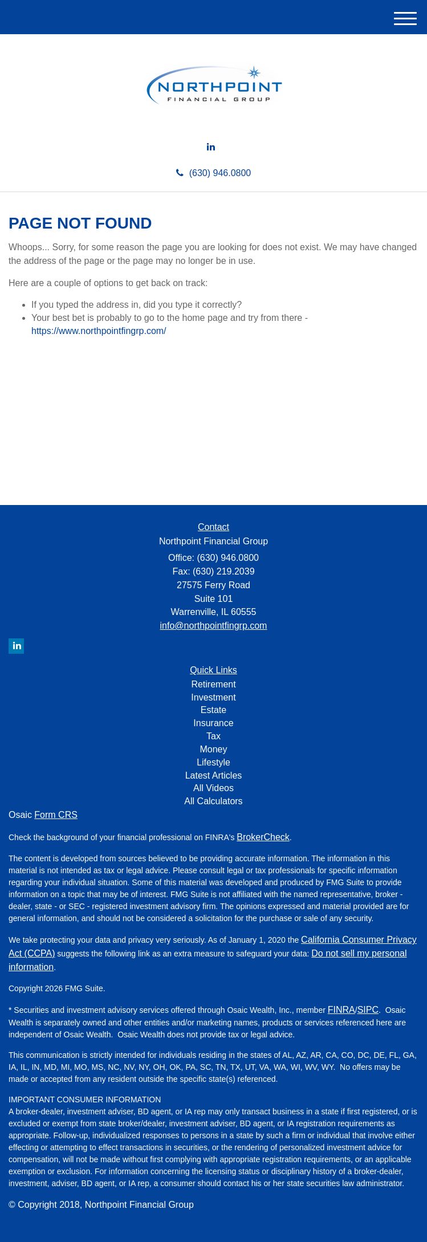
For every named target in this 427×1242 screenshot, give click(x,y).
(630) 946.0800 (213, 173)
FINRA (341, 1010)
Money (213, 749)
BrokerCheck (263, 837)
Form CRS (56, 815)
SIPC (368, 1010)
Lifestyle (213, 762)
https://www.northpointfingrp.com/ (98, 331)
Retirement (213, 684)
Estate (213, 710)
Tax (213, 736)
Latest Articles (213, 775)
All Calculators (213, 801)
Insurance (213, 723)
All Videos (213, 788)
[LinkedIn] (211, 147)
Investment (213, 697)
